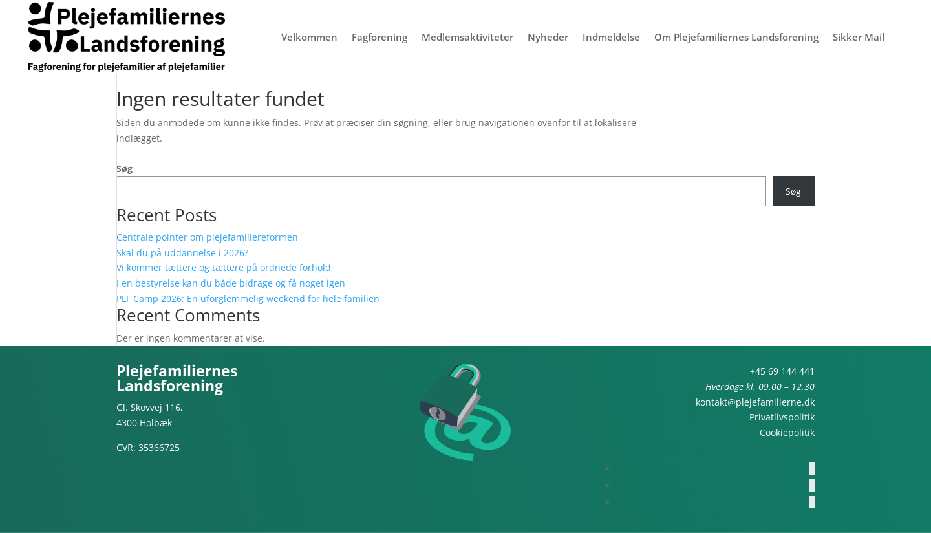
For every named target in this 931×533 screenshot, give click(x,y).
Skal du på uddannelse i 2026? (182, 252)
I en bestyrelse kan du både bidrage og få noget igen (230, 283)
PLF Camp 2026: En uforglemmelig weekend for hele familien (248, 298)
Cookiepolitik (787, 432)
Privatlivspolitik (782, 417)
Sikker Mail (858, 37)
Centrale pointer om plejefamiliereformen (207, 237)
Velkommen (309, 37)
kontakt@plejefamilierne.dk (755, 402)
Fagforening (379, 37)
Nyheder (548, 37)
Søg (124, 168)
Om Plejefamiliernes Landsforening (736, 37)
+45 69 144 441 (782, 371)
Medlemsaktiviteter (467, 37)
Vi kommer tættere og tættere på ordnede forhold (223, 267)
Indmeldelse (611, 37)
